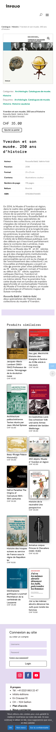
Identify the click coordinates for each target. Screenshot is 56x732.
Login (28, 663)
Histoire (15, 27)
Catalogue (5, 27)
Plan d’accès (20, 705)
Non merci (21, 728)
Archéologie (21, 91)
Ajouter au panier (12, 130)
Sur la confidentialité (39, 728)
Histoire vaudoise (21, 104)
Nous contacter (22, 709)
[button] (48, 38)
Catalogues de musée (39, 91)
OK (10, 728)
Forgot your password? (18, 658)
